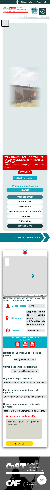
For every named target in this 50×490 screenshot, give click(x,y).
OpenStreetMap (31, 295)
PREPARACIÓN (25, 207)
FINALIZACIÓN (25, 221)
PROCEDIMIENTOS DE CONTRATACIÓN (25, 211)
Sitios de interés (27, 2)
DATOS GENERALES (25, 197)
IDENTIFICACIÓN (25, 202)
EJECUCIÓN (25, 216)
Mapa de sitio (42, 2)
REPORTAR (19, 444)
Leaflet (19, 295)
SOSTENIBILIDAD (25, 226)
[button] (33, 276)
